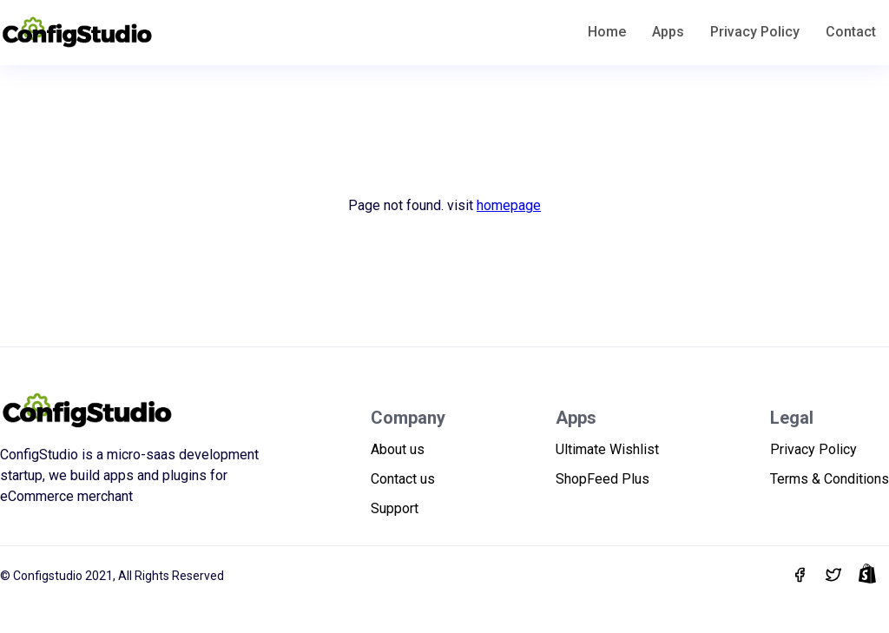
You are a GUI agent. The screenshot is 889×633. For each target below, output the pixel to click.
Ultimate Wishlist (607, 449)
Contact (851, 31)
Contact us (403, 479)
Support (394, 508)
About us (398, 449)
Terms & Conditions (829, 479)
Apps (668, 31)
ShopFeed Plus (602, 479)
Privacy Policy (755, 31)
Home (607, 31)
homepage (509, 205)
